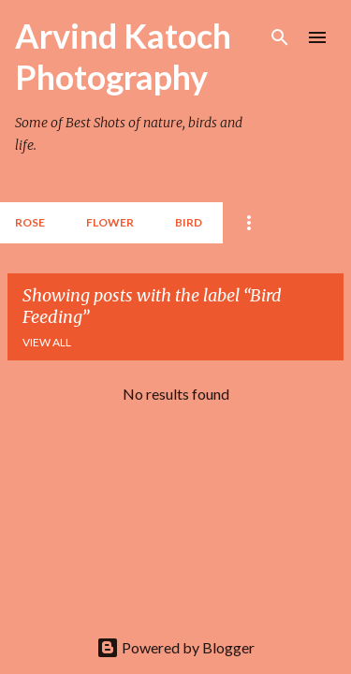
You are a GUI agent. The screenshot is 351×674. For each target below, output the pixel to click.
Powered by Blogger (175, 647)
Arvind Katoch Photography (123, 56)
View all (46, 342)
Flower (110, 222)
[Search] (280, 37)
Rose (30, 222)
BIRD (188, 222)
